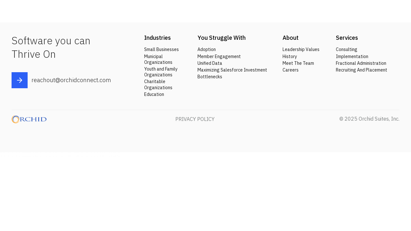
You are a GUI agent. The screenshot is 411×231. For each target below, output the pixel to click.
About (291, 37)
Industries (157, 37)
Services (347, 37)
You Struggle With (221, 37)
